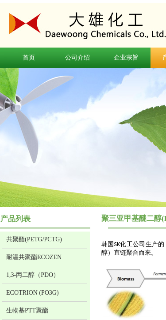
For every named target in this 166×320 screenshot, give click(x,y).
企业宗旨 (126, 57)
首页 (29, 57)
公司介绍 (77, 57)
